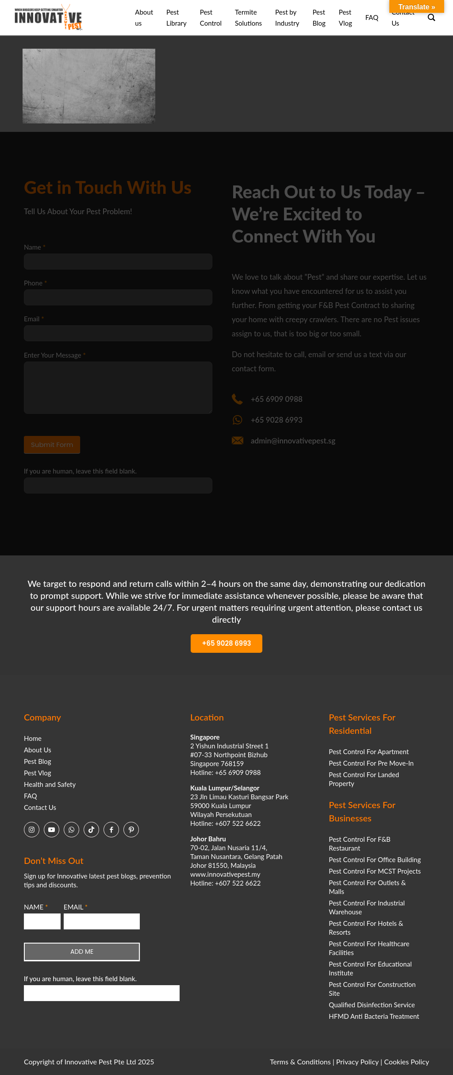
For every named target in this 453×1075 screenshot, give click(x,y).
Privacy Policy (357, 1061)
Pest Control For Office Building (375, 859)
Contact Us (40, 807)
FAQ (30, 796)
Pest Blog (37, 761)
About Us (37, 750)
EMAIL (76, 907)
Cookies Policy (406, 1061)
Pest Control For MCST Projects (375, 871)
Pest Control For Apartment (369, 751)
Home (33, 738)
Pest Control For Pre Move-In (371, 763)
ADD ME (81, 951)
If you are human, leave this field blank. (80, 979)
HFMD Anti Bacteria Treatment (374, 1016)
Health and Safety (50, 784)
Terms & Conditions (300, 1061)
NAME (36, 907)
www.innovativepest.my (225, 874)
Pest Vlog (37, 773)
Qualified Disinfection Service (372, 1005)
